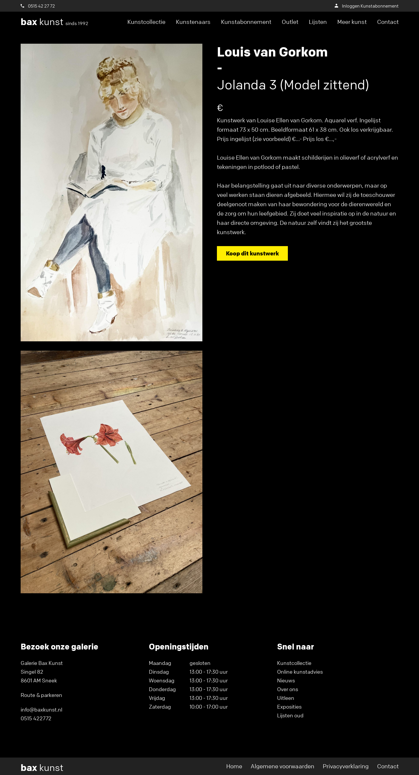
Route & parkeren (41, 695)
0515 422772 (36, 718)
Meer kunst (352, 21)
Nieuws (286, 680)
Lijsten (318, 21)
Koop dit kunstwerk (252, 253)
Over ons (287, 689)
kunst (54, 21)
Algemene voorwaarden (282, 766)
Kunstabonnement (246, 21)
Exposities (289, 706)
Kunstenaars (193, 21)
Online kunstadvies (300, 671)
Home (234, 766)
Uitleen (285, 698)
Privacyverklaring (346, 766)
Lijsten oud (290, 715)
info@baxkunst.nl (41, 709)
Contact (388, 21)
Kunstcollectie (146, 21)
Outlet (290, 21)
